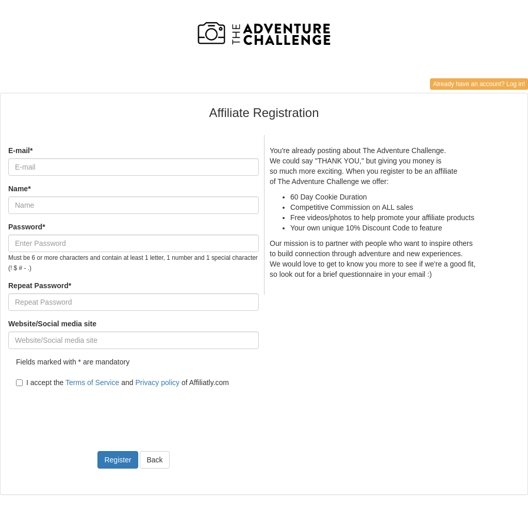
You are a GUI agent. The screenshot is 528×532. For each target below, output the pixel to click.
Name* (19, 189)
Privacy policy (157, 382)
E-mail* (20, 150)
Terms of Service (92, 382)
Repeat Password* (39, 285)
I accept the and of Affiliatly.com (122, 382)
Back (154, 460)
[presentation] (86, 413)
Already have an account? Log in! (479, 84)
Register (117, 460)
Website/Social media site (52, 324)
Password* (26, 227)
